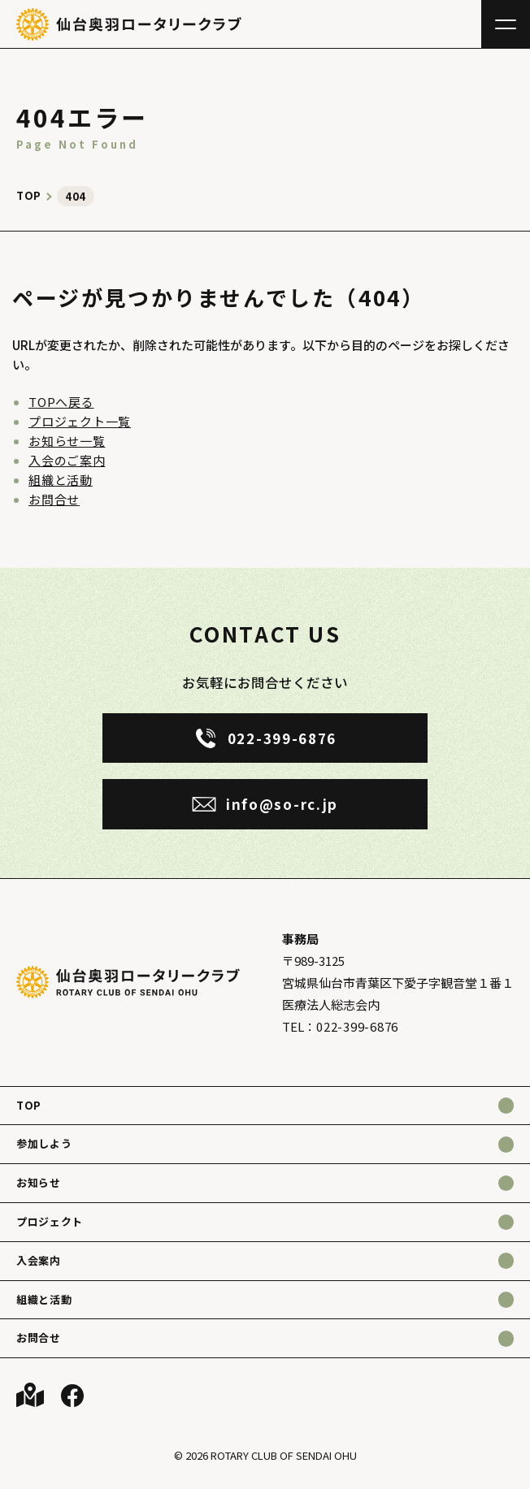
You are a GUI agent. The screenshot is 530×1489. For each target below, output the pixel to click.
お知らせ (38, 1182)
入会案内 (38, 1260)
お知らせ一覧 (67, 440)
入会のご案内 (67, 460)
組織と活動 (60, 479)
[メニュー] (505, 24)
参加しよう (44, 1143)
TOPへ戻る (61, 401)
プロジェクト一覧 (79, 421)
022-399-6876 (357, 1026)
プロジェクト (49, 1221)
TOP (28, 1105)
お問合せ (54, 499)
